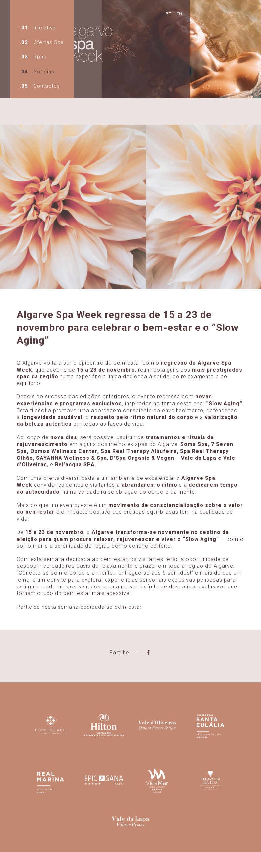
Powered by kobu (190, 840)
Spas (40, 57)
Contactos (47, 86)
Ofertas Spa (49, 42)
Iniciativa (45, 28)
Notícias (44, 72)
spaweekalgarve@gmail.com (88, 840)
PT (149, 13)
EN (160, 13)
